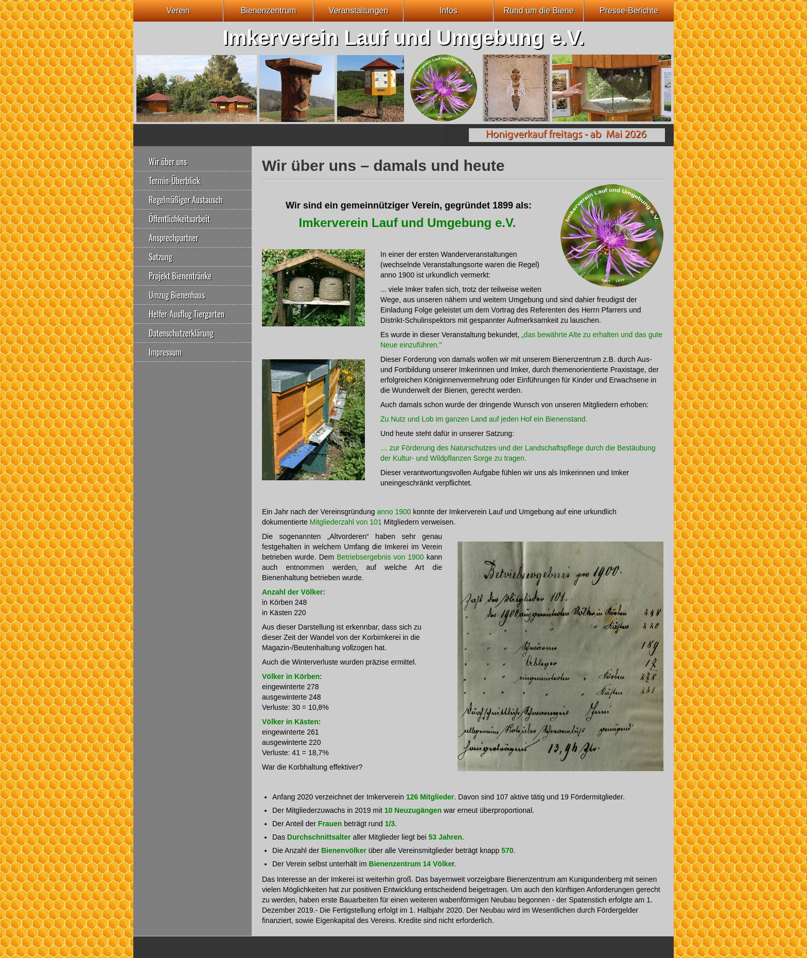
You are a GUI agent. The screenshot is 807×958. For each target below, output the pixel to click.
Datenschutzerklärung (181, 333)
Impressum (165, 352)
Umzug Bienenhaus (177, 295)
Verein (177, 10)
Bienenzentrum (268, 10)
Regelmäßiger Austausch (185, 200)
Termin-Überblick (174, 181)
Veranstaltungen (359, 10)
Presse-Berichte (629, 10)
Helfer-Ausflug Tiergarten (186, 314)
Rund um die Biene (538, 10)
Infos (449, 10)
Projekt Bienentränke (180, 276)
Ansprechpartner (173, 238)
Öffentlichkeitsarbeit (179, 219)
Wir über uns (168, 161)
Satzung (160, 257)
